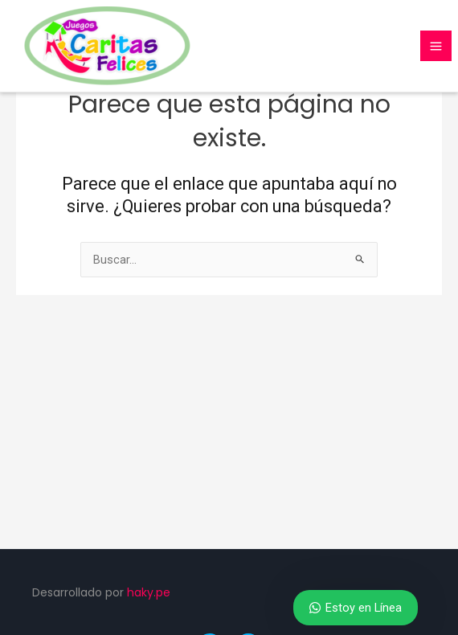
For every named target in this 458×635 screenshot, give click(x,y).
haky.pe (148, 592)
